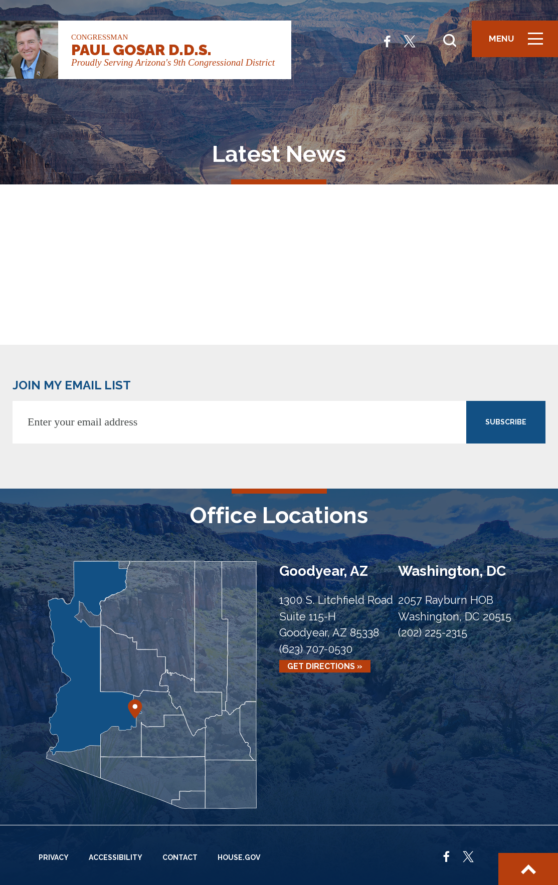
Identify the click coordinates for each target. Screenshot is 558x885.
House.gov (239, 857)
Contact (180, 857)
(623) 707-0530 (315, 649)
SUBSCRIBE (505, 422)
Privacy (54, 857)
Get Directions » (324, 666)
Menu (519, 43)
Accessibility (115, 857)
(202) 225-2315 (432, 632)
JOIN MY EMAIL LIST (72, 385)
